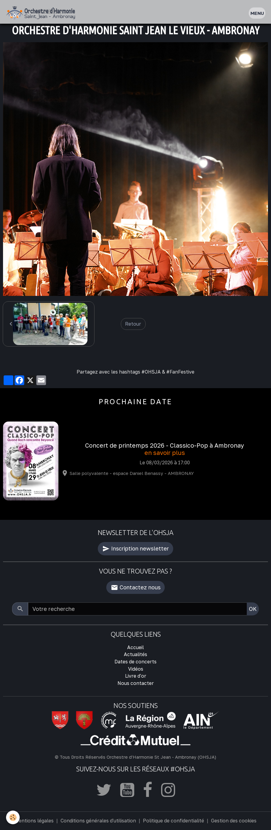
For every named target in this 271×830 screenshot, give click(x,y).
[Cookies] (13, 817)
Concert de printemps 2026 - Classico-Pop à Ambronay (164, 445)
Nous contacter (135, 683)
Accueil (135, 647)
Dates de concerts (135, 661)
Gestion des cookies (233, 820)
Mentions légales (34, 820)
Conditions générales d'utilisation (98, 820)
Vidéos (135, 669)
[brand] (41, 13)
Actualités (135, 654)
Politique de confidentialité (173, 820)
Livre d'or (135, 676)
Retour (133, 324)
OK (253, 608)
